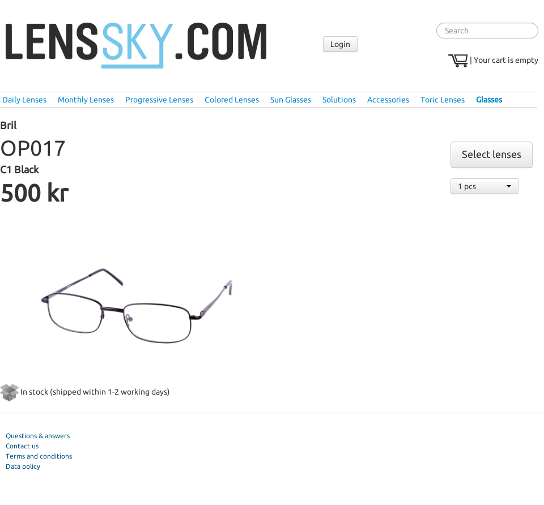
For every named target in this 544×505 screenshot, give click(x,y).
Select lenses (491, 154)
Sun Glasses (290, 99)
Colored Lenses (232, 99)
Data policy (23, 466)
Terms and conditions (39, 456)
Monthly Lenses (86, 99)
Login (340, 44)
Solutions (339, 99)
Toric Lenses (442, 99)
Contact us (22, 446)
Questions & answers (38, 435)
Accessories (388, 99)
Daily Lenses (24, 99)
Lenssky (136, 46)
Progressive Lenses (159, 99)
